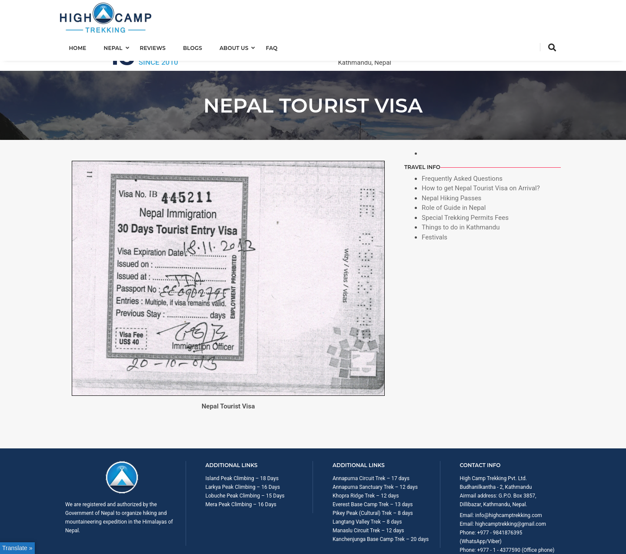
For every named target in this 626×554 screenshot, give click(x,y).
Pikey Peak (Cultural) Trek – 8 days (373, 478)
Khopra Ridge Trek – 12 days (366, 461)
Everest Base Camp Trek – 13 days (373, 470)
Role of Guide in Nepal (454, 173)
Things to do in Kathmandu (461, 192)
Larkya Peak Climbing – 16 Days (243, 452)
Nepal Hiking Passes (451, 163)
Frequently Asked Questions (462, 144)
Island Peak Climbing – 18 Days (242, 444)
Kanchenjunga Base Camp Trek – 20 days (381, 504)
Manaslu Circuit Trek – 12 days (368, 496)
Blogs (197, 46)
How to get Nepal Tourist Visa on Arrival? (481, 153)
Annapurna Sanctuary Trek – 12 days (375, 452)
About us (238, 46)
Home (82, 46)
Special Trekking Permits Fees (465, 183)
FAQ (277, 46)
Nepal (118, 46)
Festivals (434, 202)
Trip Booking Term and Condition (484, 543)
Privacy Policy (545, 543)
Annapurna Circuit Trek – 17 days (371, 444)
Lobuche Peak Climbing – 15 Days (245, 461)
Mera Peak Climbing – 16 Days (241, 470)
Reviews (157, 46)
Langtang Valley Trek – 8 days (367, 487)
